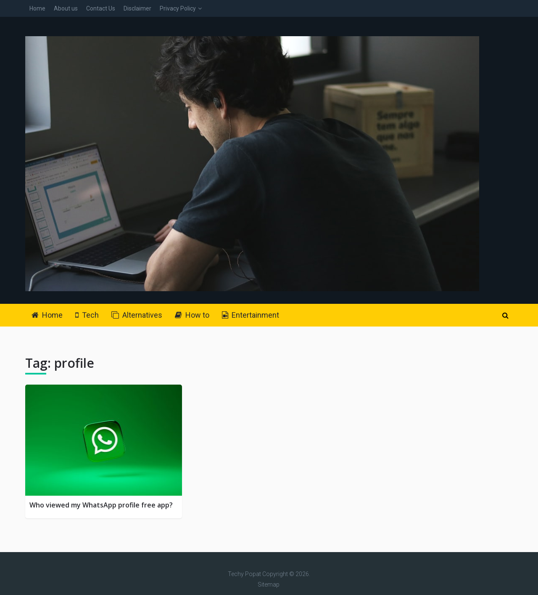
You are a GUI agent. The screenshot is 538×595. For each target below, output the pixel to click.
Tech (87, 315)
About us (66, 8)
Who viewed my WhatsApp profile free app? (101, 505)
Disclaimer (137, 8)
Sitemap (269, 584)
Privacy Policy (178, 8)
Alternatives (136, 315)
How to (192, 315)
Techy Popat (244, 574)
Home (37, 8)
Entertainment (250, 315)
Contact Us (100, 8)
